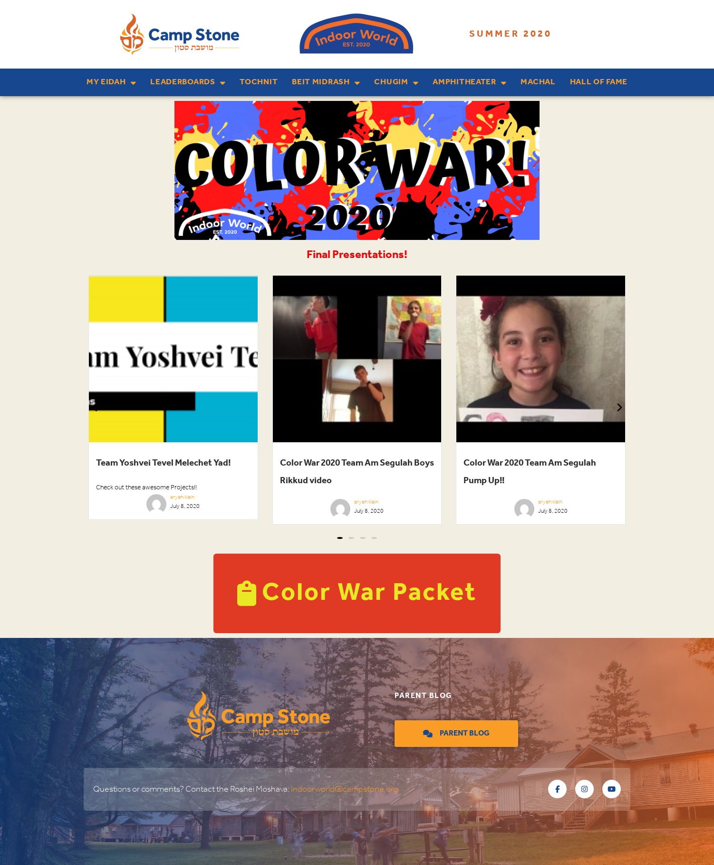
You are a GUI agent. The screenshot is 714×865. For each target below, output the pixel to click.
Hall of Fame (598, 82)
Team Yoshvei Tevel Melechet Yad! (163, 463)
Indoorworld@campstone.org (344, 789)
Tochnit (259, 82)
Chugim (396, 82)
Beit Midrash (326, 82)
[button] (340, 538)
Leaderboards (187, 82)
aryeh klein (182, 497)
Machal (538, 82)
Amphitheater (469, 82)
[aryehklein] (156, 506)
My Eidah (111, 82)
